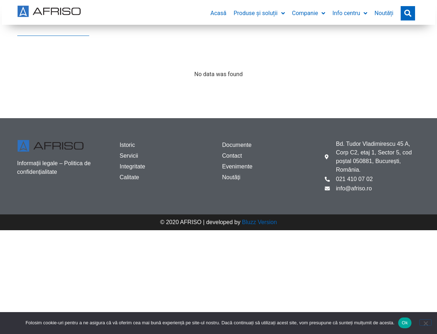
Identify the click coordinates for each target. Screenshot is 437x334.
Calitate (129, 177)
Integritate (132, 166)
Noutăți (231, 177)
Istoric (127, 145)
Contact (232, 156)
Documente (237, 145)
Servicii (129, 156)
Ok (405, 322)
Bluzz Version (259, 222)
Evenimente (237, 166)
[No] (425, 322)
